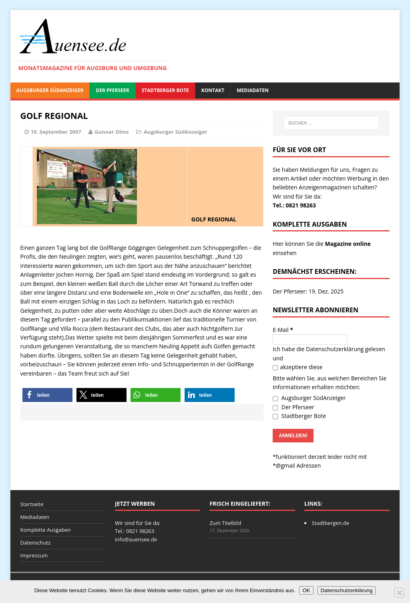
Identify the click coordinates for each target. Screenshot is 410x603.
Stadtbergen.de (330, 523)
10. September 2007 (56, 131)
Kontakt (212, 90)
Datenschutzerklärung (335, 349)
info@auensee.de (136, 539)
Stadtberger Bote (165, 90)
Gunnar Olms (111, 131)
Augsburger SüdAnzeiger (50, 90)
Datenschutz (35, 542)
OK (306, 590)
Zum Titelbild (225, 523)
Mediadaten (253, 90)
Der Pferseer (112, 90)
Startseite (32, 504)
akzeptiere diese (297, 367)
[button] (47, 395)
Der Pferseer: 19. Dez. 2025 (308, 291)
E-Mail (283, 330)
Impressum (34, 555)
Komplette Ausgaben (45, 529)
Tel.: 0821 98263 (294, 205)
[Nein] (399, 592)
